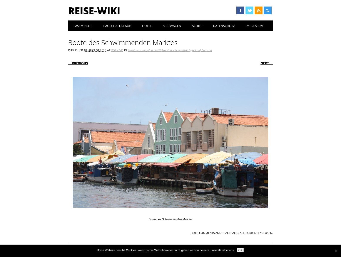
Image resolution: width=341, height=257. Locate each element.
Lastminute (83, 26)
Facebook (240, 10)
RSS (258, 10)
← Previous (78, 63)
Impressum (255, 26)
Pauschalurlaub (117, 26)
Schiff (197, 26)
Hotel (147, 26)
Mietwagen (172, 26)
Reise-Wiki (94, 10)
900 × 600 (117, 50)
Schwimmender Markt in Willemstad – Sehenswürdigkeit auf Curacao (170, 50)
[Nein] (335, 251)
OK (240, 250)
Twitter (249, 10)
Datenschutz (224, 26)
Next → (267, 63)
